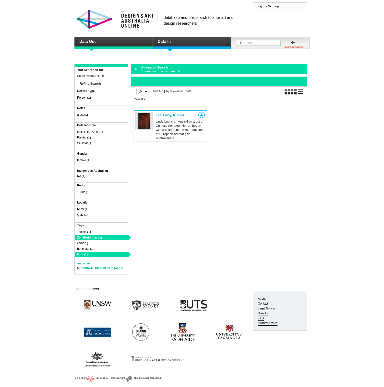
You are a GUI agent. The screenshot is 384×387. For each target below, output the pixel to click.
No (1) (81, 176)
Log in (261, 6)
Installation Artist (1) (90, 132)
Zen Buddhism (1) (89, 237)
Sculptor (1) (84, 143)
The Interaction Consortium (148, 377)
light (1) (82, 254)
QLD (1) (82, 214)
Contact (263, 303)
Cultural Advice (267, 323)
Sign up (273, 6)
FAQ (261, 318)
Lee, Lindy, (170, 115)
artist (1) (82, 114)
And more (83, 263)
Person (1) (84, 97)
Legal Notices (267, 308)
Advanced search (293, 46)
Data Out (87, 41)
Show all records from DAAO (102, 268)
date (188, 91)
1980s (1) (83, 192)
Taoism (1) (84, 232)
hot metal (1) (85, 248)
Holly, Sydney (101, 377)
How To (263, 313)
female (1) (83, 160)
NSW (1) (82, 209)
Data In (164, 41)
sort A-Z (158, 91)
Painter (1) (84, 137)
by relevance (174, 91)
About (261, 298)
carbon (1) (84, 243)
